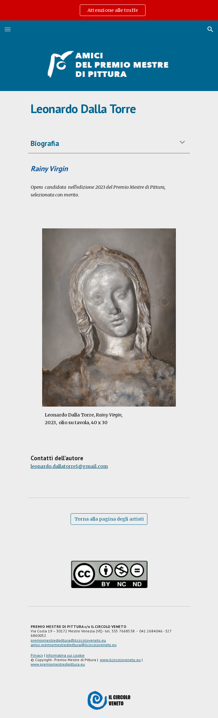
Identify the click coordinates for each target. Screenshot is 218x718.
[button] (7, 29)
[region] (109, 10)
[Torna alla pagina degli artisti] (109, 519)
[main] (109, 108)
